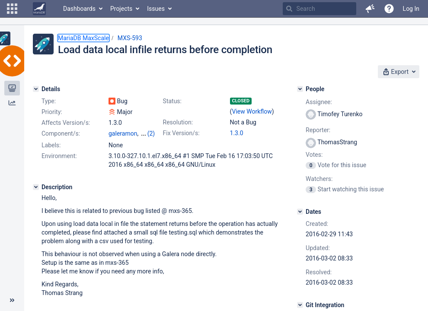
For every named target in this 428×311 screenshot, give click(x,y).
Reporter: (318, 130)
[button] (12, 8)
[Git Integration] (300, 305)
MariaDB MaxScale (83, 38)
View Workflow (252, 111)
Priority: (52, 111)
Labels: (51, 145)
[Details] (36, 89)
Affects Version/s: (66, 122)
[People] (300, 89)
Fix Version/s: (181, 133)
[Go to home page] (39, 8)
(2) (151, 133)
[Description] (36, 187)
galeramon (123, 133)
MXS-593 (130, 38)
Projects (121, 8)
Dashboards (79, 8)
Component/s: (61, 133)
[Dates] (300, 212)
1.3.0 (236, 133)
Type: (49, 101)
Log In (411, 8)
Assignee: (319, 101)
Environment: (59, 155)
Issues (156, 8)
